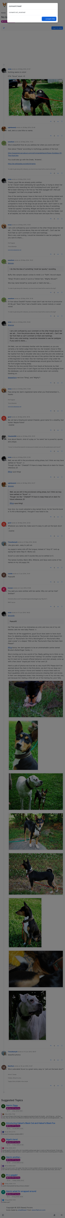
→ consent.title (49, 19)
